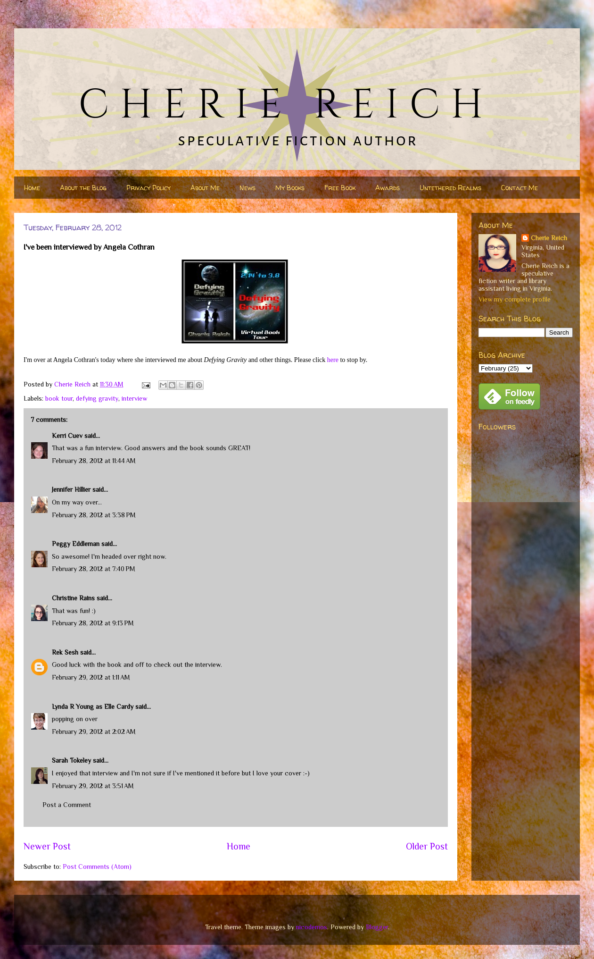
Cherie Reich (549, 238)
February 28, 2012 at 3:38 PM (94, 515)
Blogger (377, 927)
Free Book (339, 187)
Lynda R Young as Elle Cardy (92, 706)
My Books (290, 187)
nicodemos (311, 927)
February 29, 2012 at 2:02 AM (94, 731)
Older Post (427, 846)
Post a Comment (66, 804)
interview (134, 398)
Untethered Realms (450, 187)
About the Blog (83, 187)
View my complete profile (514, 299)
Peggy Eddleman (75, 543)
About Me (205, 187)
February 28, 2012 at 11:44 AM (94, 460)
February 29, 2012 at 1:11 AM (91, 677)
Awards (387, 187)
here (332, 359)
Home (32, 187)
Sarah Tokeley (71, 760)
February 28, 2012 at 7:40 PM (93, 568)
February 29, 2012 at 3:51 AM (93, 786)
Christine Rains (73, 598)
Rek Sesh (65, 652)
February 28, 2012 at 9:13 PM (93, 623)
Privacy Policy (148, 187)
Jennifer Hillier (71, 489)
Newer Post (47, 846)
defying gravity (97, 398)
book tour (59, 398)
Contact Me (519, 187)
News (247, 187)
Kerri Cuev (67, 435)
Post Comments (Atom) (97, 866)
